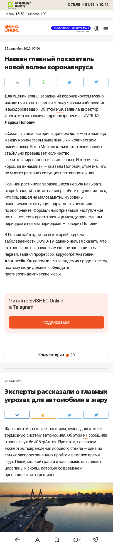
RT (85, 435)
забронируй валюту (23, 4)
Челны (10, 14)
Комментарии (56, 355)
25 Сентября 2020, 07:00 (22, 48)
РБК (60, 109)
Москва (34, 14)
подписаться (56, 322)
